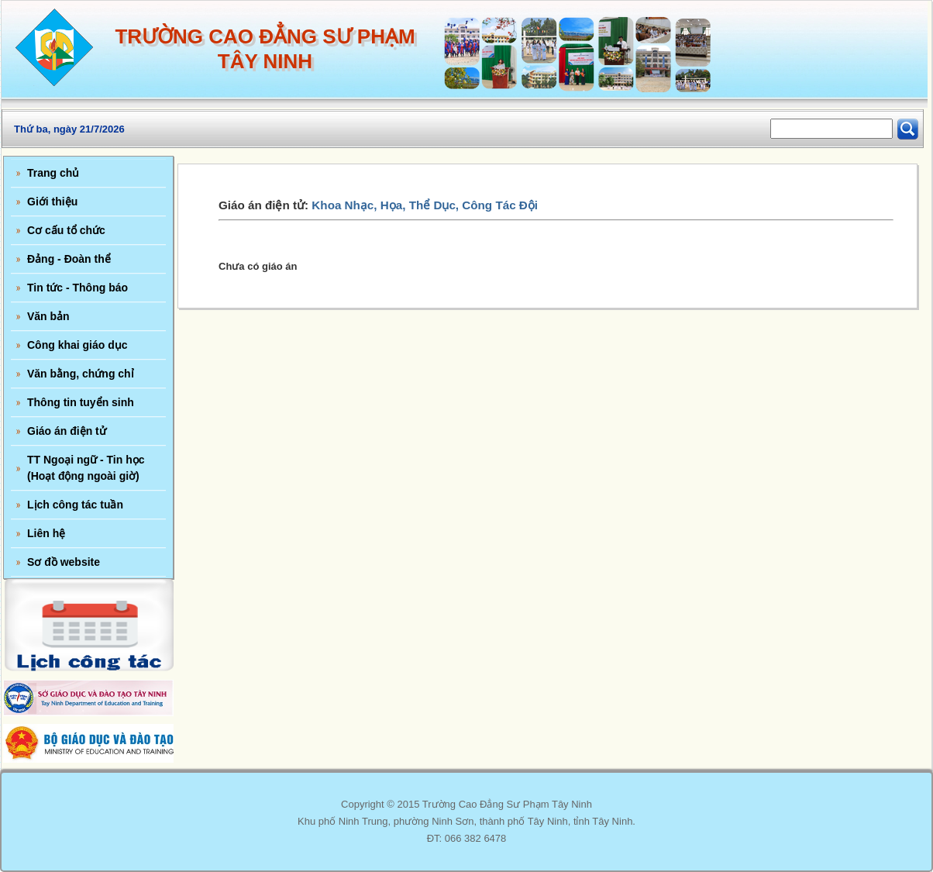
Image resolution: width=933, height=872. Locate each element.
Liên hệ (46, 533)
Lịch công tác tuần (75, 504)
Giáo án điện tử (66, 431)
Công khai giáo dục (77, 345)
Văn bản (48, 316)
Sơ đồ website (63, 562)
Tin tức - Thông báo (77, 287)
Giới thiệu (52, 201)
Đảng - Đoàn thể (69, 259)
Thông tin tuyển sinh (80, 402)
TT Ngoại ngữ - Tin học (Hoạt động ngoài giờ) (86, 467)
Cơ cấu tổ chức (66, 230)
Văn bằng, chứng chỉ (80, 373)
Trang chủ (53, 173)
